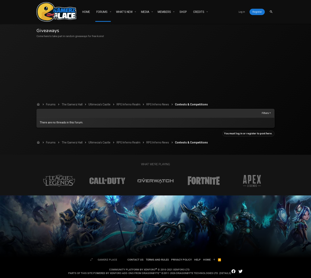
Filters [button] (265, 113)
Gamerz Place (107, 259)
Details (225, 273)
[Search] (271, 12)
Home (207, 259)
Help (197, 259)
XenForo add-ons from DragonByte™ (135, 273)
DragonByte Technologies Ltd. (197, 273)
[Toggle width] (91, 260)
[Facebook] (233, 271)
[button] (110, 11)
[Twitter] (240, 271)
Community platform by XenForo (149, 269)
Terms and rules (157, 259)
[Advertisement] (155, 68)
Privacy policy (181, 259)
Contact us (135, 259)
